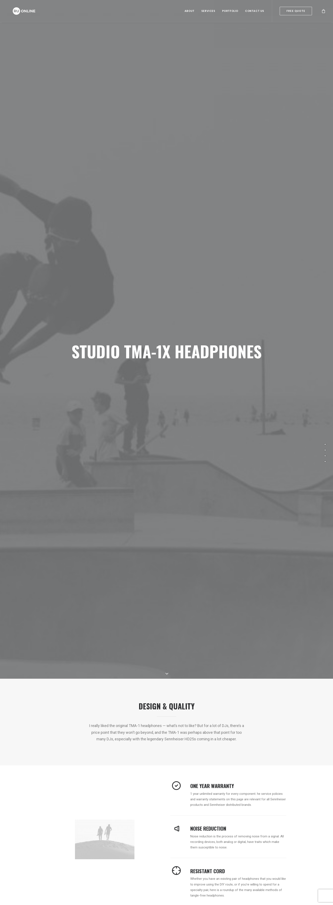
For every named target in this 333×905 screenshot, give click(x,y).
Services (208, 11)
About (190, 11)
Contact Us (254, 11)
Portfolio (230, 11)
